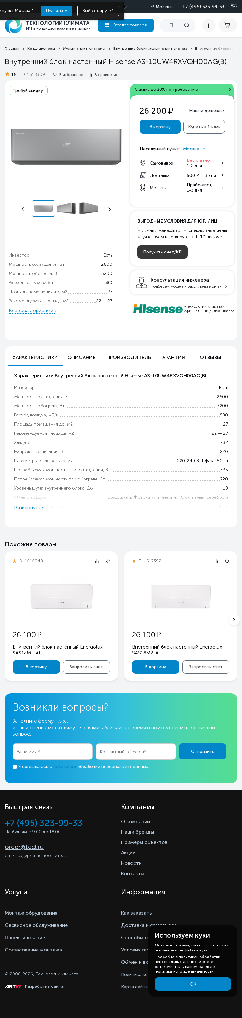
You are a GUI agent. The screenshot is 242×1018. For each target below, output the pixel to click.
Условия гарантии (142, 950)
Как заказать (136, 913)
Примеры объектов (144, 842)
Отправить (202, 751)
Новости (131, 863)
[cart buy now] (228, 25)
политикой (64, 766)
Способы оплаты (142, 937)
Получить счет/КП (162, 252)
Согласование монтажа (33, 950)
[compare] (209, 25)
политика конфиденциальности (184, 971)
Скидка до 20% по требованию (166, 89)
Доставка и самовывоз (149, 925)
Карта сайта (134, 987)
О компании (135, 821)
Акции (128, 853)
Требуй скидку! (28, 90)
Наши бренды (137, 832)
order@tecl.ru (24, 847)
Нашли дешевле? (207, 110)
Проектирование (25, 937)
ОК (193, 984)
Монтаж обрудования (31, 913)
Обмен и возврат (141, 962)
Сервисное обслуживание (36, 925)
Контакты (132, 873)
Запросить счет (86, 667)
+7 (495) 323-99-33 (203, 6)
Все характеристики (32, 310)
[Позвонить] (230, 6)
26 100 (27, 634)
